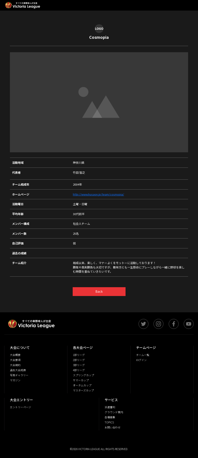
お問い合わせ (112, 427)
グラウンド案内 (114, 412)
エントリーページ (20, 407)
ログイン (141, 360)
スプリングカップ (83, 375)
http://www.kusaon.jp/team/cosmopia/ (98, 194)
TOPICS (109, 422)
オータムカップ (82, 385)
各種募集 (110, 417)
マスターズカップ (83, 390)
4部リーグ (79, 370)
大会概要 (15, 355)
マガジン (15, 380)
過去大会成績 (18, 370)
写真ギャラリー (19, 375)
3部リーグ (79, 365)
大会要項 (15, 360)
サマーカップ (81, 380)
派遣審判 (110, 407)
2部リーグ (79, 360)
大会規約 (15, 365)
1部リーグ (79, 355)
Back (99, 291)
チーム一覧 (142, 355)
